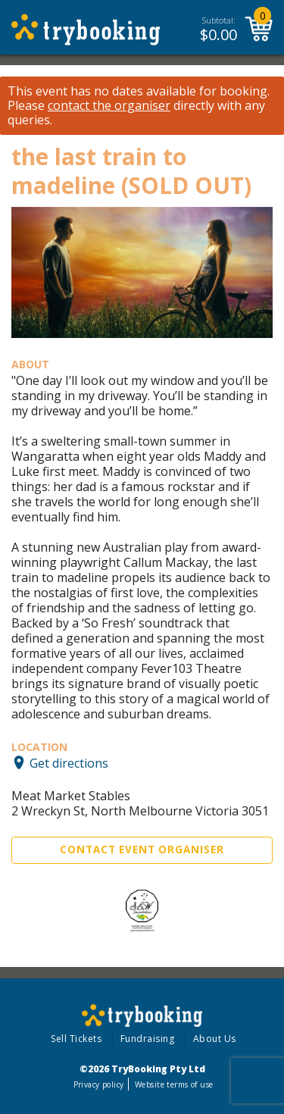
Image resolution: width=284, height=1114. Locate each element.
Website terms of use (174, 1084)
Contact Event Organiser (142, 849)
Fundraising (147, 1038)
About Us (214, 1038)
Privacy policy (98, 1084)
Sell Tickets (76, 1038)
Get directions (69, 762)
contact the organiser (109, 106)
